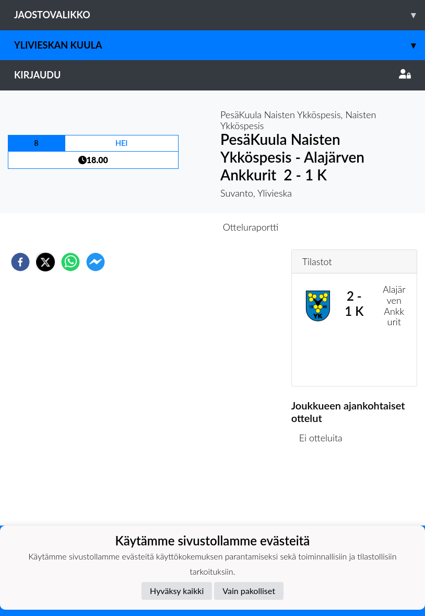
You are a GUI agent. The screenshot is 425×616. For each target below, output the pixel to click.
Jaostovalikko (219, 15)
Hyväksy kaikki (177, 591)
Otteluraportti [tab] (251, 227)
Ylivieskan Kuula (219, 45)
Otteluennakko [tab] (176, 227)
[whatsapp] (70, 262)
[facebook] (20, 262)
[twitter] (45, 262)
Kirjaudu (212, 75)
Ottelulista (325, 490)
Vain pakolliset (248, 591)
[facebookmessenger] (95, 262)
